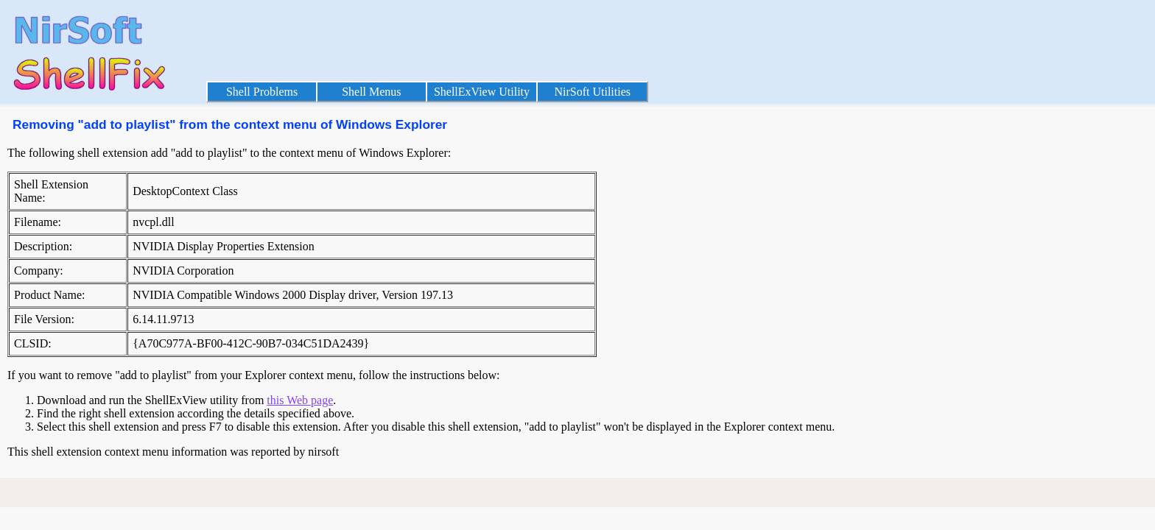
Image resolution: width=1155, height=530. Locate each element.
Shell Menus (371, 91)
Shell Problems (262, 91)
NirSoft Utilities (592, 91)
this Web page (300, 400)
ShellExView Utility (482, 91)
